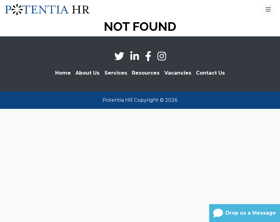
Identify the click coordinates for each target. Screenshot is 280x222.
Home (63, 73)
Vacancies (177, 73)
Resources (146, 73)
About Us (87, 73)
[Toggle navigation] (268, 9)
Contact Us (210, 73)
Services (115, 73)
